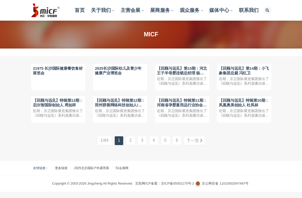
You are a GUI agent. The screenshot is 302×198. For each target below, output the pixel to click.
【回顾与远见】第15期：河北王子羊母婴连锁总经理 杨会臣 (181, 73)
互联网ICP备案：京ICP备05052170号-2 (164, 190)
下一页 (195, 147)
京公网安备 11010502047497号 (225, 190)
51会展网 (122, 174)
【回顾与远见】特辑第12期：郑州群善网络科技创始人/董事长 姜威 (119, 109)
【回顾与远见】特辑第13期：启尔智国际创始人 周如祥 (57, 109)
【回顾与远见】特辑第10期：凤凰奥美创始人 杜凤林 (243, 106)
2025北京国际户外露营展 (91, 174)
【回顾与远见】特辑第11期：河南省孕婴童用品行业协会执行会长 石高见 (181, 109)
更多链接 (61, 174)
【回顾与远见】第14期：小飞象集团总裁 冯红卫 (243, 71)
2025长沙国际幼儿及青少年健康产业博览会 (119, 71)
